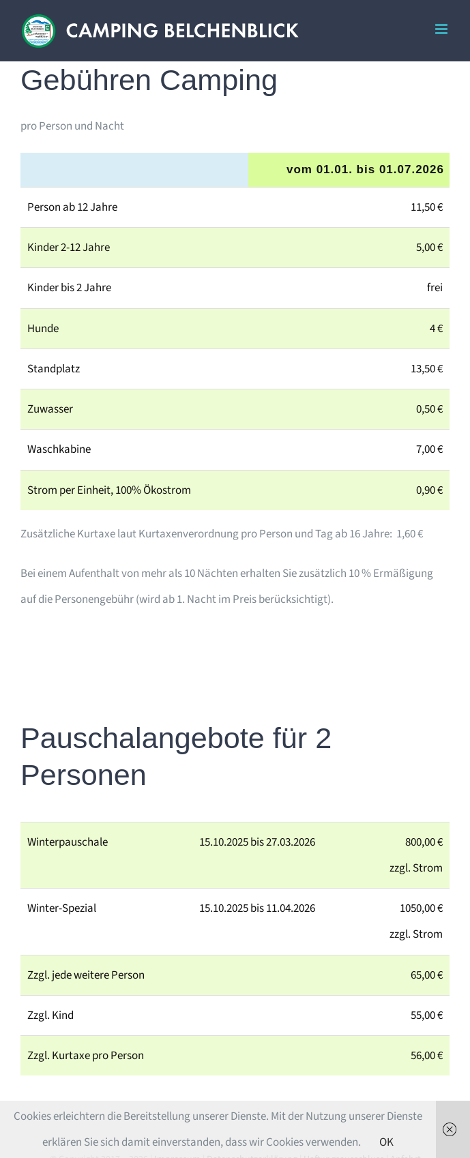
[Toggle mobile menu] (442, 29)
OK (386, 1142)
